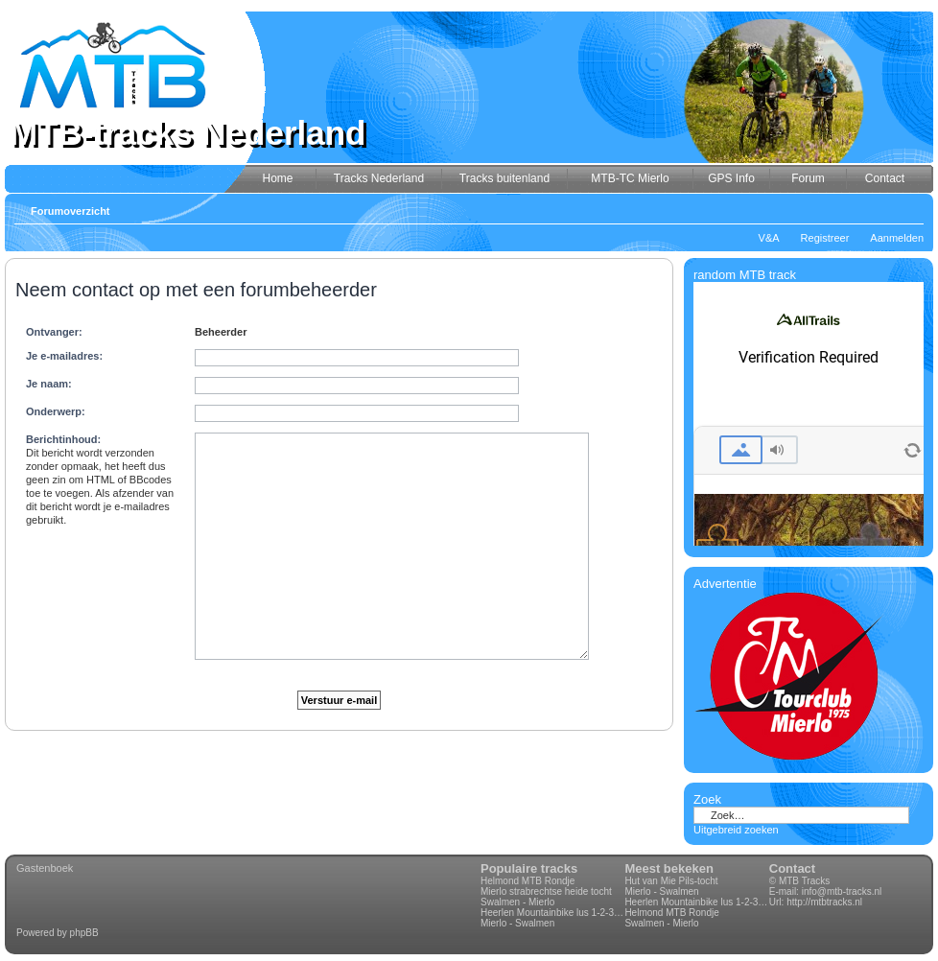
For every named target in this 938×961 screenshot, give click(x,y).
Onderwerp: (55, 411)
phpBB (84, 932)
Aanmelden (897, 238)
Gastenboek (44, 868)
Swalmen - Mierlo (517, 902)
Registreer (825, 238)
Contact (792, 868)
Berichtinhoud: (63, 439)
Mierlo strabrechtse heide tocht (546, 891)
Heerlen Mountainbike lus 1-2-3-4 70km (552, 912)
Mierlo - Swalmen (517, 923)
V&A (769, 238)
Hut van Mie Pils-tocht (670, 881)
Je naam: (49, 383)
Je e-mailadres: (64, 356)
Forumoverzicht (70, 211)
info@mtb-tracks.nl (842, 891)
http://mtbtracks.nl (824, 902)
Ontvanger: (54, 332)
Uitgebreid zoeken (736, 829)
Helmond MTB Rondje (528, 881)
